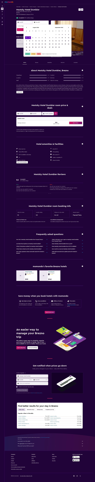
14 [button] (42, 40)
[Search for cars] (2, 11)
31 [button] (29, 50)
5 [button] (68, 34)
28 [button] (42, 47)
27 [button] (39, 47)
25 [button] (32, 47)
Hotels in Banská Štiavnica (23, 423)
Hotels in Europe (25, 6)
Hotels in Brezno (54, 6)
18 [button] (32, 44)
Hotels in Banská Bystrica (55, 418)
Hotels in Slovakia (33, 6)
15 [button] (45, 40)
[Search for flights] (2, 6)
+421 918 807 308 (20, 16)
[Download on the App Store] (76, 460)
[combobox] (33, 376)
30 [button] (26, 50)
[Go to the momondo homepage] (9, 2)
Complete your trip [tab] (50, 409)
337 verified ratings (29, 17)
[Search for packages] (2, 14)
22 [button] (45, 44)
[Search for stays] (2, 8)
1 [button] (45, 34)
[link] (50, 312)
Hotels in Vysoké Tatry (54, 421)
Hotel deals (18, 6)
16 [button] (26, 44)
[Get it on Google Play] (76, 457)
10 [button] (29, 40)
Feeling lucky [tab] (40, 409)
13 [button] (39, 40)
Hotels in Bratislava (22, 416)
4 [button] (32, 37)
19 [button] (35, 44)
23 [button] (26, 47)
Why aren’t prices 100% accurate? (50, 446)
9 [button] (26, 40)
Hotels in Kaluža (21, 421)
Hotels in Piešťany (22, 418)
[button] (2, 2)
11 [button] (32, 40)
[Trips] (2, 18)
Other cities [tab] (21, 409)
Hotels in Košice (53, 416)
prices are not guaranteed (44, 437)
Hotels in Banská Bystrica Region (43, 6)
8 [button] (45, 37)
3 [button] (29, 37)
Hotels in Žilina (53, 423)
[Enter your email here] (33, 383)
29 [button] (45, 47)
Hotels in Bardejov (22, 425)
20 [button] (39, 44)
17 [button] (29, 44)
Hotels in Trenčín (53, 425)
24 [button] (29, 47)
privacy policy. (39, 392)
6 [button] (49, 37)
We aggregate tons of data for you (50, 443)
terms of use (33, 392)
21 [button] (42, 44)
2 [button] (26, 37)
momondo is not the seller (50, 441)
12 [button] (35, 40)
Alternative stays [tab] (30, 409)
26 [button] (35, 47)
